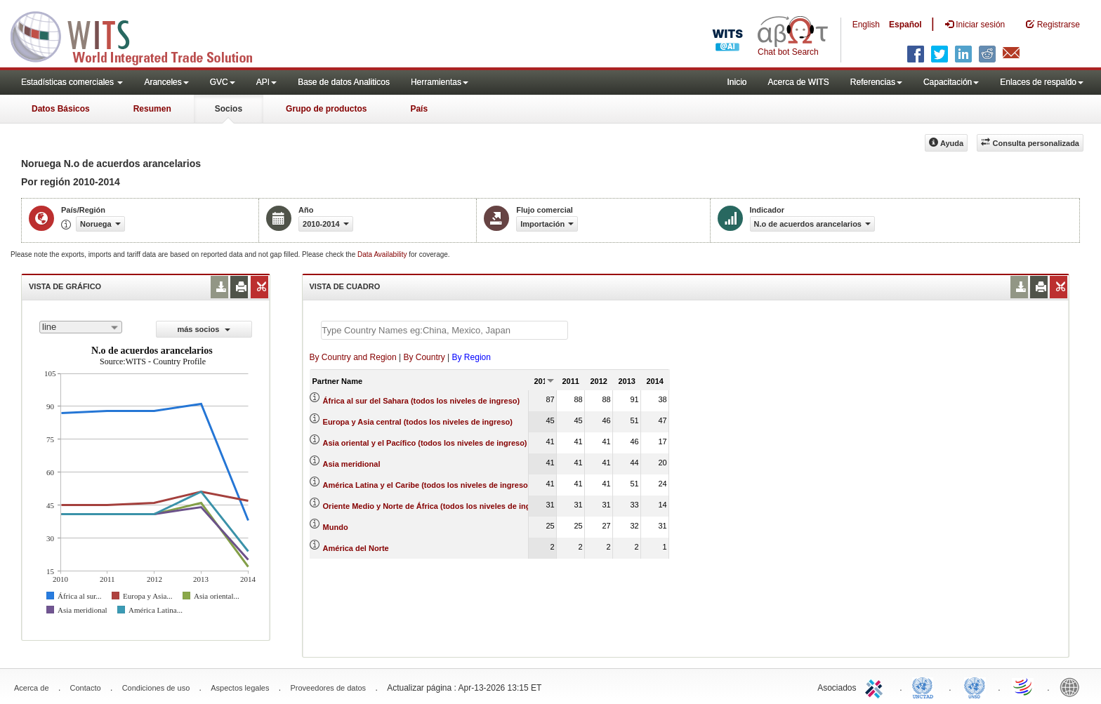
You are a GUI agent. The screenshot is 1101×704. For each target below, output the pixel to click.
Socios (228, 109)
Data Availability (383, 254)
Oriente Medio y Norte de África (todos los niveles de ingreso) (436, 506)
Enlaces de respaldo (1041, 82)
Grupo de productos (326, 109)
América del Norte (356, 548)
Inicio (736, 82)
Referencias (876, 82)
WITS (140, 35)
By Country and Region (353, 357)
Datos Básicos (61, 109)
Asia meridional (352, 464)
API (266, 82)
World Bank (1073, 686)
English (866, 24)
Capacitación (951, 82)
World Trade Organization (1024, 686)
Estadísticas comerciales (72, 82)
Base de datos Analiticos (344, 82)
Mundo (335, 527)
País (419, 109)
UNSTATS (975, 686)
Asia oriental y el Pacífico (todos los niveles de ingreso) (425, 443)
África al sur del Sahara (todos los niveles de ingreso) (421, 401)
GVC (222, 82)
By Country (423, 357)
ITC (876, 686)
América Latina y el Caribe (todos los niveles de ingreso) (427, 485)
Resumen (152, 109)
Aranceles (166, 82)
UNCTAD (925, 686)
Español (905, 24)
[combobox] (80, 327)
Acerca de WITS (798, 82)
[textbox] (444, 330)
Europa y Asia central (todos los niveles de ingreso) (418, 422)
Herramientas (439, 82)
